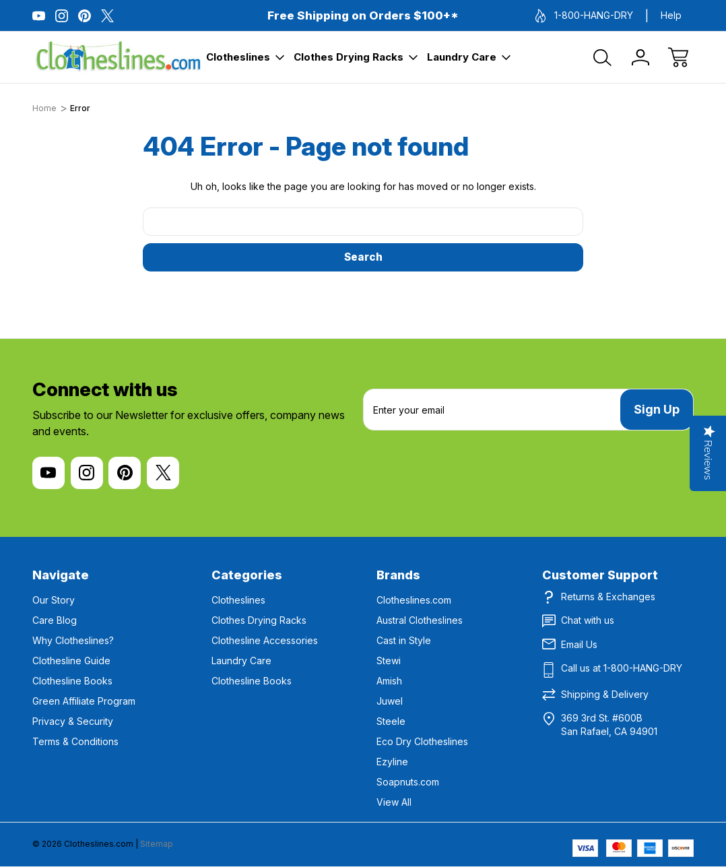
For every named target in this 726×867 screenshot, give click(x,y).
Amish (389, 680)
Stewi (388, 660)
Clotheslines (245, 57)
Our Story (53, 600)
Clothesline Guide (71, 660)
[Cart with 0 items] (678, 57)
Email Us (579, 644)
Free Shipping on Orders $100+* (363, 15)
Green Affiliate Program (83, 701)
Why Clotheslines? (73, 640)
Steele (390, 721)
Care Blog (54, 620)
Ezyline (392, 761)
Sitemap (156, 844)
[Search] (602, 57)
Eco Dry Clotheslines (422, 741)
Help (671, 15)
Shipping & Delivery (605, 694)
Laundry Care (468, 57)
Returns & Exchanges (608, 596)
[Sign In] (640, 57)
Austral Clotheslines (419, 620)
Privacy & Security (72, 721)
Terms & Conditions (75, 741)
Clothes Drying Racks (356, 57)
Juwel (389, 701)
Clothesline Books (72, 680)
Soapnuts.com (407, 782)
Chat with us (587, 620)
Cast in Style (403, 640)
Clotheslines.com (413, 600)
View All (393, 802)
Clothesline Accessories (264, 640)
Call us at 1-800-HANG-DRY (621, 668)
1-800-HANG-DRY (584, 16)
